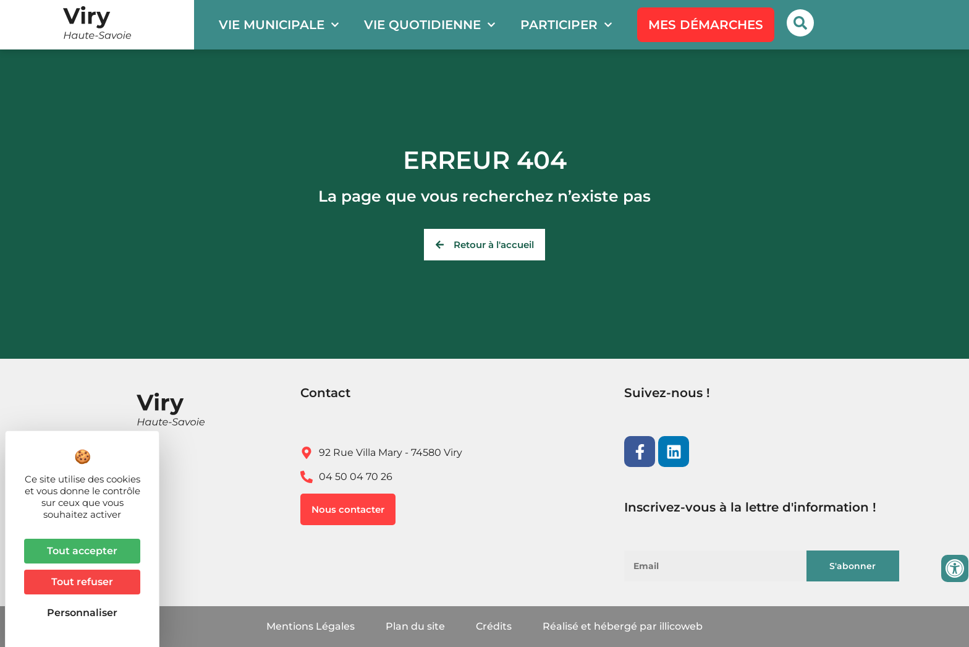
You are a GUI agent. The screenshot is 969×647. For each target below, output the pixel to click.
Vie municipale (279, 24)
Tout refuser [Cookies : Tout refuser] (82, 582)
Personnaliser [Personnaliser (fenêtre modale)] (82, 613)
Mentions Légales (310, 626)
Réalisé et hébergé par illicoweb (623, 626)
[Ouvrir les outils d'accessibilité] (954, 568)
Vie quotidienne (430, 24)
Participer (566, 24)
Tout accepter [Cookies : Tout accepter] (82, 551)
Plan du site (415, 626)
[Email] (722, 566)
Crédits (494, 626)
